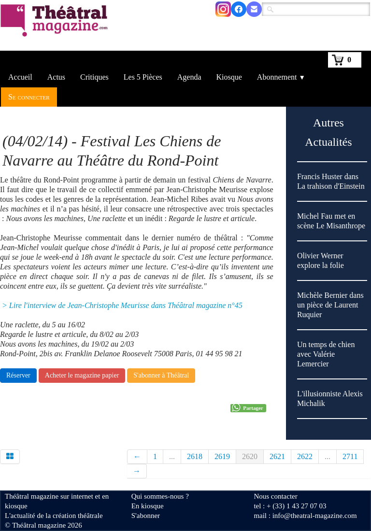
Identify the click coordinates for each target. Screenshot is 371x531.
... (172, 456)
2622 (305, 456)
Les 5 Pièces (143, 77)
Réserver (18, 375)
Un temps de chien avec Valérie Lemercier (326, 354)
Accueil (20, 77)
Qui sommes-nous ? (160, 496)
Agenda (189, 77)
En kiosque (147, 506)
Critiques (94, 77)
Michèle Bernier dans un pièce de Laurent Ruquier (330, 305)
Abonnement (281, 77)
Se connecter (29, 97)
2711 (349, 456)
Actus (56, 77)
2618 (194, 456)
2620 (249, 456)
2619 (222, 456)
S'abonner (145, 515)
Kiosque (229, 77)
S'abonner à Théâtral (161, 375)
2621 (277, 456)
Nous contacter (275, 496)
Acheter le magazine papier (82, 375)
